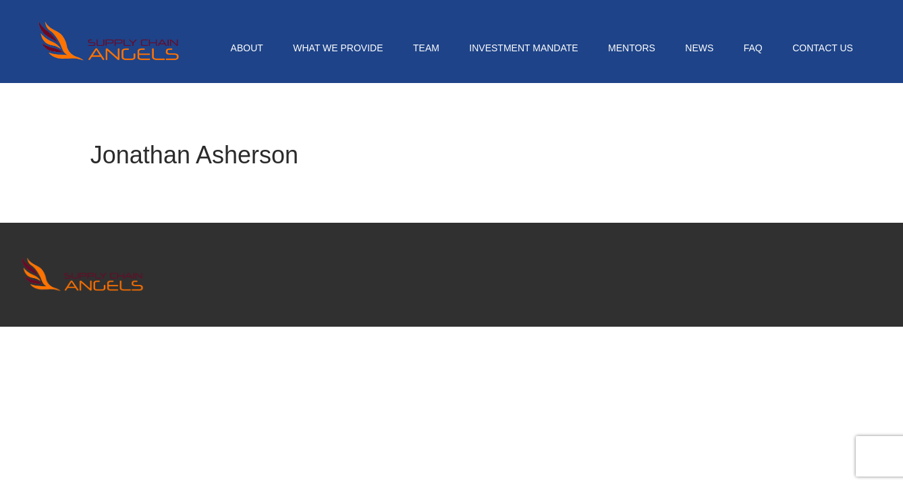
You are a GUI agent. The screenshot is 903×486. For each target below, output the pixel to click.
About (247, 48)
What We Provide (338, 48)
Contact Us (822, 48)
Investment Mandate (523, 48)
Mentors (631, 48)
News (699, 48)
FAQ (753, 48)
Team (426, 48)
